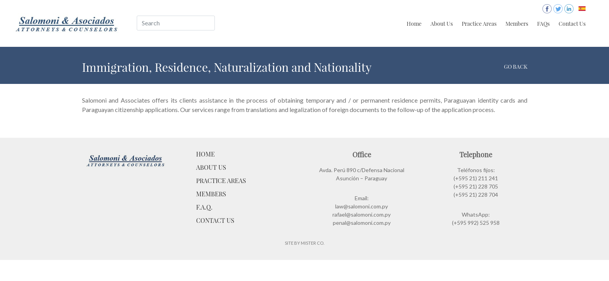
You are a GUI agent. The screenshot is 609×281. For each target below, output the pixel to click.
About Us (441, 23)
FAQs (543, 23)
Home (414, 23)
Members (516, 23)
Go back (515, 66)
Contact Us (572, 23)
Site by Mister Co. (304, 242)
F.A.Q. (204, 207)
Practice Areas (479, 23)
